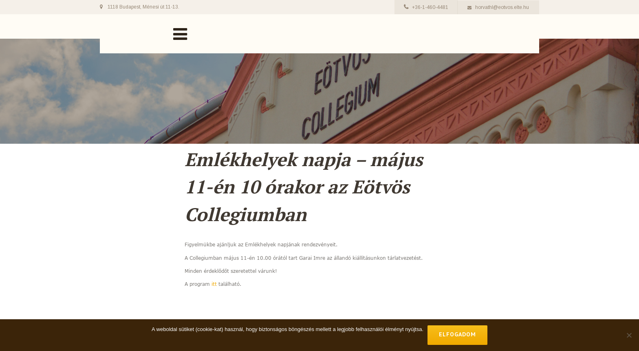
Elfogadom (457, 334)
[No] (629, 335)
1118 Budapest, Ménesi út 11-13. (143, 7)
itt (214, 284)
